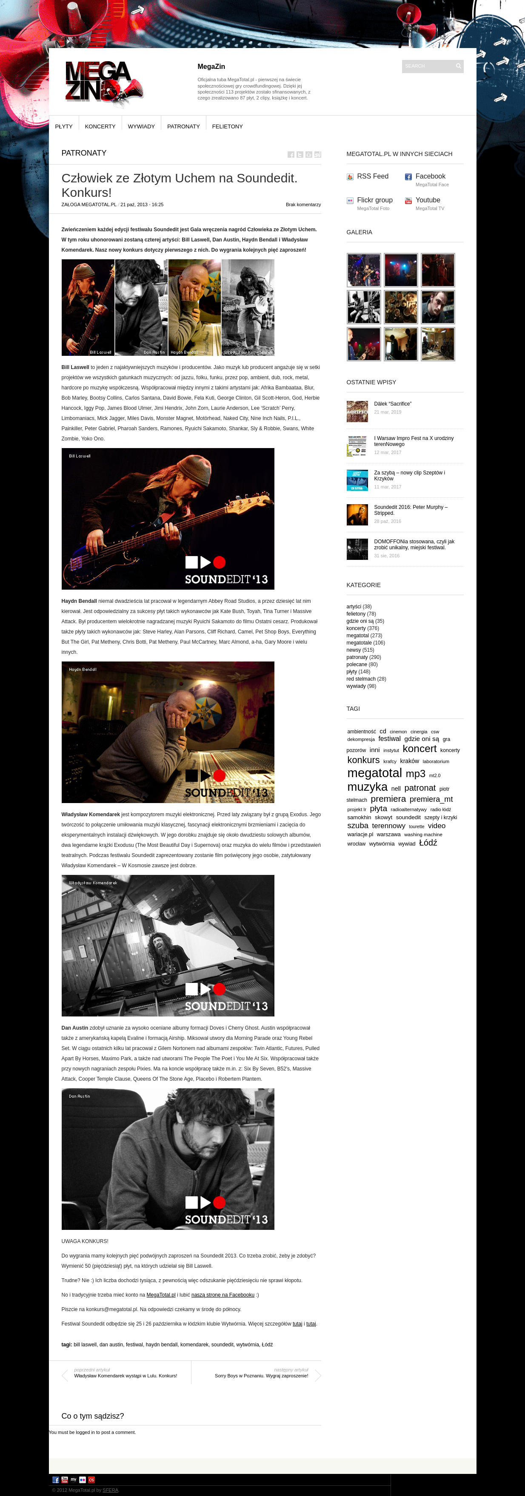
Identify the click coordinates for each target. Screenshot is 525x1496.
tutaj (297, 1324)
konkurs (364, 760)
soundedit (222, 1345)
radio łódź (441, 809)
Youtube (428, 200)
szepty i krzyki (441, 817)
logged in (85, 1432)
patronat (420, 787)
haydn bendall (162, 1345)
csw (435, 731)
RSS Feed (373, 176)
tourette (416, 826)
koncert (420, 748)
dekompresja (361, 739)
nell (396, 788)
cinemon (398, 731)
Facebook (430, 176)
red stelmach (361, 679)
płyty (64, 126)
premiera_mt (431, 799)
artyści (354, 607)
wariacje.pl (361, 834)
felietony (227, 126)
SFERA (110, 1490)
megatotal (358, 636)
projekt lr (357, 809)
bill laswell (85, 1345)
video (437, 825)
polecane (357, 664)
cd (382, 731)
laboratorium (436, 761)
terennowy (388, 826)
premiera (388, 798)
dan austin (111, 1345)
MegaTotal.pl (161, 1295)
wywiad (407, 844)
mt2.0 (435, 775)
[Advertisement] (262, 1465)
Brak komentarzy (303, 204)
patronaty (183, 126)
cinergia (419, 731)
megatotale (359, 643)
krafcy (390, 761)
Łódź (267, 1345)
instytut (391, 750)
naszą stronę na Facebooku (222, 1295)
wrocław (357, 844)
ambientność (362, 732)
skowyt (383, 817)
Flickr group (375, 200)
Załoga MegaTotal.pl (89, 204)
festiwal (134, 1345)
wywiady (141, 126)
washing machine (423, 834)
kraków (409, 761)
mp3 (416, 773)
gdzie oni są (360, 621)
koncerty (100, 126)
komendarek (194, 1345)
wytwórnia (247, 1345)
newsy (354, 650)
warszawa (389, 834)
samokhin (359, 817)
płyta (379, 808)
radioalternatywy (409, 809)
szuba (358, 825)
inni (375, 749)
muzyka (368, 786)
